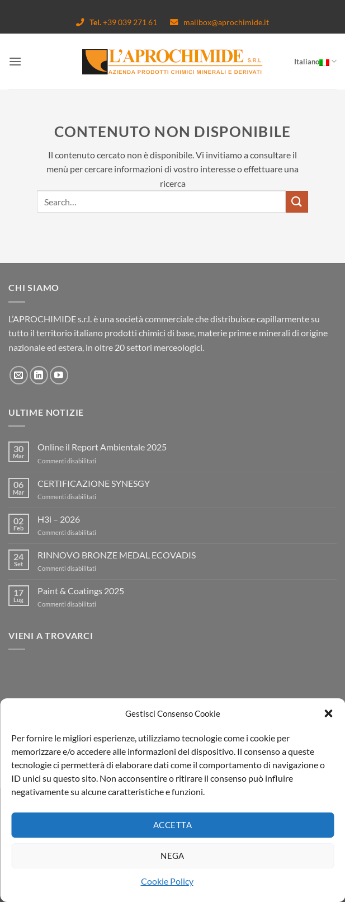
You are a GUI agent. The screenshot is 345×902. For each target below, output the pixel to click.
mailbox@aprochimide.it (219, 22)
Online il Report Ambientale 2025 (102, 446)
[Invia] (297, 202)
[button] (328, 713)
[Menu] (15, 61)
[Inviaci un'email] (19, 375)
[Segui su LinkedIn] (39, 375)
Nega (172, 856)
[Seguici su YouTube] (59, 375)
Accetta (172, 825)
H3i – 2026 (58, 519)
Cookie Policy (167, 881)
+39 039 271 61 (117, 22)
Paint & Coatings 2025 (80, 590)
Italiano (315, 61)
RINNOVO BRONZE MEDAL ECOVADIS (116, 554)
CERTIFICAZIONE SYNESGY (93, 483)
